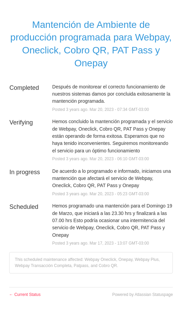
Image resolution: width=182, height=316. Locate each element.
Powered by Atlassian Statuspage (142, 294)
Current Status (25, 294)
